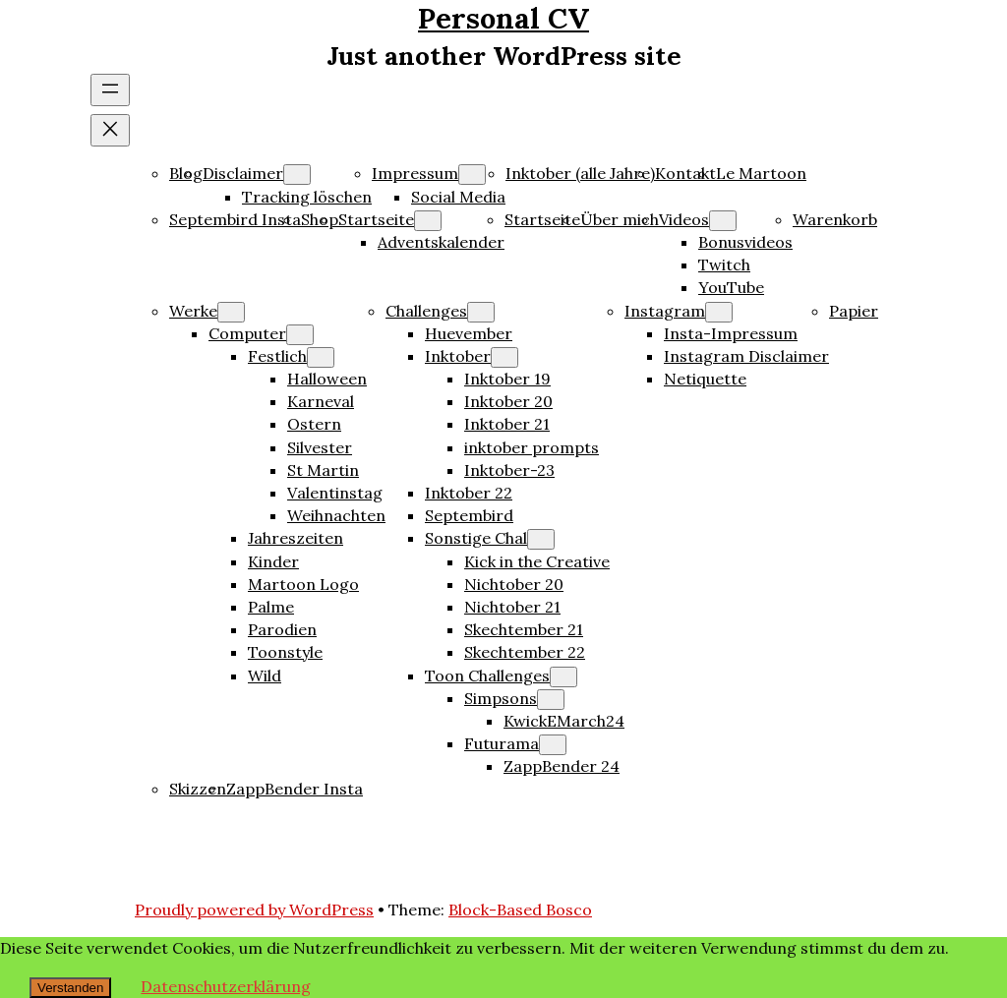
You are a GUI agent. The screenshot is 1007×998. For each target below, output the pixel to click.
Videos (684, 219)
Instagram (664, 311)
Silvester (319, 447)
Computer (247, 333)
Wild (264, 675)
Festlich (277, 356)
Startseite (376, 219)
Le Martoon (761, 173)
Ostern (314, 424)
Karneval (320, 401)
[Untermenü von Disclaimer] (297, 174)
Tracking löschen (307, 196)
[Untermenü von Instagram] (719, 312)
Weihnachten (336, 515)
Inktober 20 (508, 401)
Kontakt (685, 173)
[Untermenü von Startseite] (428, 220)
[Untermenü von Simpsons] (550, 699)
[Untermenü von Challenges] (481, 312)
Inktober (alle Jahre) (580, 173)
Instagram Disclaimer (746, 356)
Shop (319, 219)
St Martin (323, 470)
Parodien (282, 629)
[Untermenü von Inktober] (504, 357)
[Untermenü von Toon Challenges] (563, 677)
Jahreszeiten (295, 538)
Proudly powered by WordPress (254, 909)
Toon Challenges (487, 675)
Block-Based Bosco (520, 909)
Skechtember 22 (524, 652)
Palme (271, 606)
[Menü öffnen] (110, 90)
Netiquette (705, 378)
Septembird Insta (235, 219)
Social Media (458, 196)
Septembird (469, 515)
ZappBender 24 (562, 766)
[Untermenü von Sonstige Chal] (541, 539)
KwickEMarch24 (564, 721)
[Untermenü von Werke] (231, 312)
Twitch (724, 264)
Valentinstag (335, 492)
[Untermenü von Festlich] (320, 357)
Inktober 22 (468, 492)
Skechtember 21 (523, 629)
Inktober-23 (509, 470)
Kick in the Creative (537, 561)
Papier (853, 311)
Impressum (415, 173)
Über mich (619, 219)
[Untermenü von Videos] (723, 220)
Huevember (468, 333)
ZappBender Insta (294, 788)
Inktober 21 (507, 424)
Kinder (273, 561)
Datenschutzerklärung (226, 986)
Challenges (426, 311)
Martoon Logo (303, 584)
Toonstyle (285, 652)
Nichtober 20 (513, 584)
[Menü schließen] (110, 130)
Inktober (458, 356)
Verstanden (70, 987)
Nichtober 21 (512, 606)
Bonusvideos (745, 242)
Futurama (501, 743)
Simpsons (500, 698)
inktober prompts (531, 447)
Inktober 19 (507, 378)
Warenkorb (835, 219)
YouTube (731, 287)
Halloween (327, 378)
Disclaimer (243, 173)
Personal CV (503, 18)
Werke (193, 311)
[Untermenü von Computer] (300, 334)
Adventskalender (441, 242)
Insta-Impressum (731, 333)
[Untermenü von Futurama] (552, 744)
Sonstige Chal (476, 538)
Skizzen (197, 788)
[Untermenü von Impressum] (472, 174)
